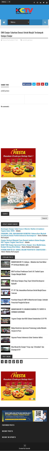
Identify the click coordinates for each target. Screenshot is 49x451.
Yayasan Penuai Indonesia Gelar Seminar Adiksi (27, 337)
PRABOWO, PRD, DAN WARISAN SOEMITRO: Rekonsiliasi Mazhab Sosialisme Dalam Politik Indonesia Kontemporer (23, 234)
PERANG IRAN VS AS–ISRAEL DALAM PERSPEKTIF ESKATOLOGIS (23, 249)
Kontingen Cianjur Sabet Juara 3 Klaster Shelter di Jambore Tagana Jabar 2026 (22, 230)
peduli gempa (27, 40)
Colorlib (27, 448)
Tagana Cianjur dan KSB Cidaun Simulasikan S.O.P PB (29, 318)
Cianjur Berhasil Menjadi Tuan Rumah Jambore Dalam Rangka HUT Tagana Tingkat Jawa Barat (23, 241)
